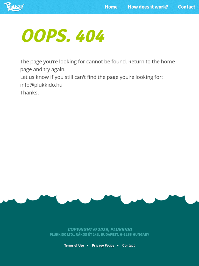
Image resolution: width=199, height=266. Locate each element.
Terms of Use (74, 245)
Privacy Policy (103, 245)
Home (111, 7)
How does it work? (148, 7)
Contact (186, 7)
